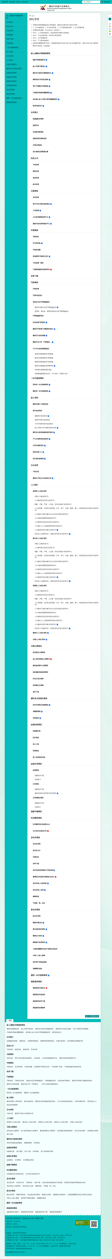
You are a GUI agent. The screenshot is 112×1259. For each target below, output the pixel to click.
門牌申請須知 (37, 295)
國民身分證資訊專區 (39, 698)
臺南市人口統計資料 (40, 633)
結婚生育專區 (36, 764)
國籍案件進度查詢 (41, 416)
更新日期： (10, 1221)
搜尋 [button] (101, 1)
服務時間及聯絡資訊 (40, 138)
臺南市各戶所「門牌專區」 (42, 342)
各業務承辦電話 (38, 132)
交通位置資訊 (37, 145)
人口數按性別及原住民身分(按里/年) (47, 522)
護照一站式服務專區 (14, 98)
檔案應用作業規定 (39, 988)
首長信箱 (36, 197)
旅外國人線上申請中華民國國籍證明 (45, 99)
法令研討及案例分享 (40, 831)
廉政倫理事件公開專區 (40, 665)
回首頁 (18, 2)
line (110, 31)
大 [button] (110, 21)
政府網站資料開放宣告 (14, 1218)
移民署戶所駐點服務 (40, 962)
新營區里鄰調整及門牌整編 (44, 354)
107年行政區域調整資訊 (41, 348)
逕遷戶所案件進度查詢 (42, 420)
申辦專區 (34, 230)
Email (110, 34)
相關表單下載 (39, 775)
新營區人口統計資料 (40, 491)
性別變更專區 (36, 818)
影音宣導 (36, 184)
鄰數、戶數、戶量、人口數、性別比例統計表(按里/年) (53, 504)
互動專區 (34, 191)
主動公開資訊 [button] (11, 64)
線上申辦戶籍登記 (39, 66)
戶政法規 (36, 471)
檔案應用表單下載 (39, 1001)
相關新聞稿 (36, 711)
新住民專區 (35, 910)
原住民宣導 (36, 844)
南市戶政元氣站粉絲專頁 (41, 204)
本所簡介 (34, 112)
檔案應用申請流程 (39, 994)
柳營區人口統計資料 (40, 585)
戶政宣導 (36, 164)
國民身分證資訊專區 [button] (14, 69)
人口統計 (34, 485)
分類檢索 (12, 2)
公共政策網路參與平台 (40, 217)
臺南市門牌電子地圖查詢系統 (43, 329)
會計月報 (36, 692)
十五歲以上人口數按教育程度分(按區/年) (48, 526)
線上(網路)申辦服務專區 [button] (14, 17)
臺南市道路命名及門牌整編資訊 (45, 307)
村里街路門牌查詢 (39, 322)
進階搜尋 (107, 2)
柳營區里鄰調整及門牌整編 (44, 362)
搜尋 (83, 1)
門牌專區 (34, 282)
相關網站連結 (37, 968)
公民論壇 (36, 210)
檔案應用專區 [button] (11, 102)
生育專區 (36, 784)
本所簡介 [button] (9, 22)
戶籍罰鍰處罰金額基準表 (41, 269)
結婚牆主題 (36, 731)
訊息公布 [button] (9, 26)
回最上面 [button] (95, 1016)
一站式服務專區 (37, 378)
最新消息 (36, 171)
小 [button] (110, 16)
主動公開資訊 (36, 646)
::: (0, 1)
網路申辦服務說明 (39, 60)
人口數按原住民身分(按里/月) (45, 500)
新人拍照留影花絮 (39, 757)
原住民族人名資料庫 (40, 883)
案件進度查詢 (37, 410)
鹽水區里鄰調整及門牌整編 (44, 358)
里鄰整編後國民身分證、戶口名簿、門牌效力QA (51, 373)
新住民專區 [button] (10, 94)
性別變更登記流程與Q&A (41, 824)
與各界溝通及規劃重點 (40, 705)
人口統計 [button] (9, 60)
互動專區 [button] (9, 31)
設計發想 (36, 737)
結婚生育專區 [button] (11, 77)
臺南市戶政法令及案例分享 (42, 478)
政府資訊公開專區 (39, 652)
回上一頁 (88, 1016)
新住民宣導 (36, 916)
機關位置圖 (39, 1218)
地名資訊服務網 (38, 458)
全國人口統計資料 (39, 639)
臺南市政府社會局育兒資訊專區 (45, 793)
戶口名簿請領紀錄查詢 (40, 439)
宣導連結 (36, 751)
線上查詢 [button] (9, 52)
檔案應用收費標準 (39, 1008)
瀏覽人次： (10, 1224)
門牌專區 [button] (9, 43)
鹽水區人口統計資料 (40, 538)
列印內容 (98, 19)
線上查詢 (34, 398)
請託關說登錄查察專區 (40, 672)
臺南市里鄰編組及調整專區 (44, 366)
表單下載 (9, 39)
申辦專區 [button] (9, 35)
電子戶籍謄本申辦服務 (40, 86)
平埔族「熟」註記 (39, 903)
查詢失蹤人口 (37, 452)
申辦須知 (36, 236)
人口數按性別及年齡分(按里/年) (45, 530)
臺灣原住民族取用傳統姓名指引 (43, 877)
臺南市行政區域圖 (39, 335)
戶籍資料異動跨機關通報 (41, 92)
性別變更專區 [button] (11, 85)
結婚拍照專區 (36, 725)
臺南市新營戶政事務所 (56, 8)
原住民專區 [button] (10, 90)
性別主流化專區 (38, 678)
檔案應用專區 (36, 982)
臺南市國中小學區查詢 (40, 404)
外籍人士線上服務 (39, 955)
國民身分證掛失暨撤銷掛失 (42, 73)
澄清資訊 (36, 718)
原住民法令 (36, 850)
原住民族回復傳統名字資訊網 (43, 870)
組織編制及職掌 (38, 119)
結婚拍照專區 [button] (11, 73)
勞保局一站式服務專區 (40, 384)
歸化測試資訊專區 (39, 929)
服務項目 (36, 125)
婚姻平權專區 (11, 81)
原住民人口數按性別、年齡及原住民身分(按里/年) (51, 534)
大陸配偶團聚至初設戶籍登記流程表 (45, 949)
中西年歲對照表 (38, 445)
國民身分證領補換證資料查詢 (43, 432)
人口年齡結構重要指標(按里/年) (45, 518)
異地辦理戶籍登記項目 (40, 256)
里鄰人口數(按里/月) (41, 496)
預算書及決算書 (38, 685)
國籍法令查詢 (37, 936)
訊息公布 (34, 158)
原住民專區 (35, 838)
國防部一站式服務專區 (40, 391)
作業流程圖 (36, 250)
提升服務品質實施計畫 (40, 151)
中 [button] (110, 19)
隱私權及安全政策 (29, 1218)
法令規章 (34, 465)
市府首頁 (25, 2)
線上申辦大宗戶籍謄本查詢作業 (45, 428)
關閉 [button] (10, 1020)
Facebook (110, 24)
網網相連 (36, 896)
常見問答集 (36, 243)
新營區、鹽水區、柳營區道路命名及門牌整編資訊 (51, 311)
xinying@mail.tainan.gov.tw (24, 1248)
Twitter (110, 29)
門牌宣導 (36, 289)
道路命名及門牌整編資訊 (41, 302)
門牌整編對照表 (38, 316)
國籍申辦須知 (37, 922)
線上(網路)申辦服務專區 (40, 53)
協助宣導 (36, 178)
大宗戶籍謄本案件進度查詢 (44, 424)
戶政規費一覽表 (38, 263)
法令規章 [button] (9, 56)
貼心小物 (36, 744)
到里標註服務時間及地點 (43, 369)
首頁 (33, 16)
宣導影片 (38, 779)
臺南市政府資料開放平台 (41, 223)
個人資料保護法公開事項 (41, 659)
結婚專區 (36, 770)
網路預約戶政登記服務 (40, 79)
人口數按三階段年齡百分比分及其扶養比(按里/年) (51, 514)
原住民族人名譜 (38, 890)
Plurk (110, 26)
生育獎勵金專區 (38, 798)
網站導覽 (5, 2)
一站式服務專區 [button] (12, 47)
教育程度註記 (37, 106)
